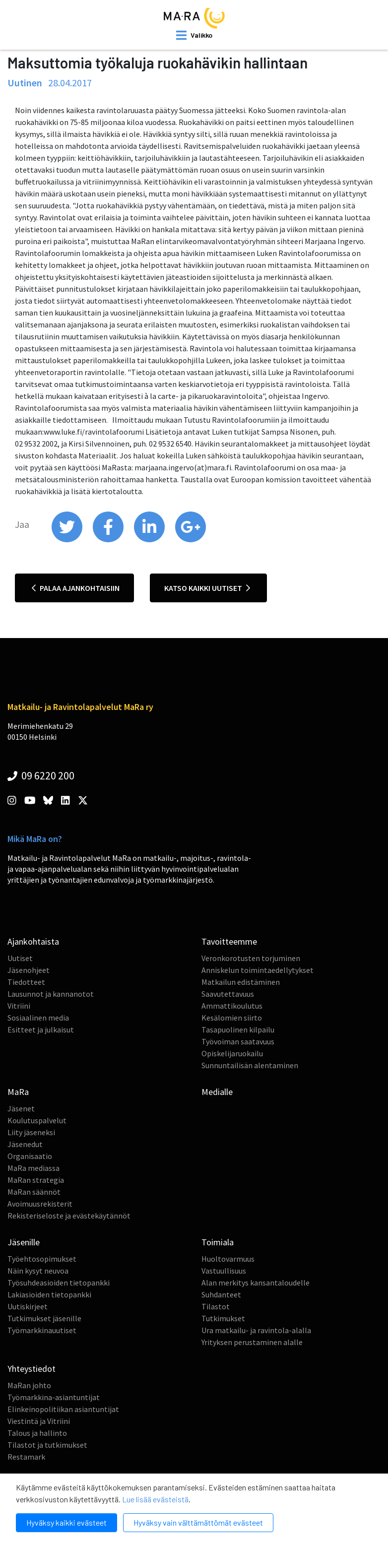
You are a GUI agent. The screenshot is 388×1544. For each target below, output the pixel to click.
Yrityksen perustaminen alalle (252, 1342)
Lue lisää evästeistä (155, 1499)
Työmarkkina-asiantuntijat (53, 1397)
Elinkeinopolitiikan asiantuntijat (63, 1409)
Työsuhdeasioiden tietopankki (58, 1282)
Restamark (26, 1457)
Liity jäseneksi (31, 1132)
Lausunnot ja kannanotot (50, 994)
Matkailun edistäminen (240, 982)
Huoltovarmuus (228, 1259)
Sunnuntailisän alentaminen (249, 1065)
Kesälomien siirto (231, 1018)
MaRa (18, 1091)
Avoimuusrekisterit (39, 1204)
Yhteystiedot (31, 1368)
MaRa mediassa (33, 1168)
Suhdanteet (221, 1294)
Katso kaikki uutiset (207, 588)
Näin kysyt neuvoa (37, 1271)
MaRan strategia (35, 1180)
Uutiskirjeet (27, 1306)
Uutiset (20, 958)
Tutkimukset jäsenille (44, 1318)
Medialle (217, 1091)
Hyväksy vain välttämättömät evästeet (198, 1522)
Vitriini (18, 1006)
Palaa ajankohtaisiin (76, 588)
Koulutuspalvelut (36, 1120)
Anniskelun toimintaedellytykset (257, 970)
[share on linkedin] (150, 540)
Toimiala (217, 1242)
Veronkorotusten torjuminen (250, 958)
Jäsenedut (25, 1144)
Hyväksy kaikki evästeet (66, 1522)
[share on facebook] (108, 540)
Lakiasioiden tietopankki (49, 1294)
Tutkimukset (223, 1318)
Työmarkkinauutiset (41, 1330)
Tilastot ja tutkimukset (47, 1445)
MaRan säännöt (34, 1192)
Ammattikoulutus (231, 1006)
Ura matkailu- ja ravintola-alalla (256, 1330)
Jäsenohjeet (28, 970)
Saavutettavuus (227, 994)
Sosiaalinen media (38, 1018)
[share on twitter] (67, 540)
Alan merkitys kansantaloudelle (255, 1282)
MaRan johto (29, 1385)
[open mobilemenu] (194, 35)
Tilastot (215, 1306)
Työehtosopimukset (41, 1259)
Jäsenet (21, 1108)
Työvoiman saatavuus (237, 1041)
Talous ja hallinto (37, 1433)
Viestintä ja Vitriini (38, 1421)
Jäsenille (23, 1242)
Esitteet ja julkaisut (40, 1029)
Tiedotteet (26, 982)
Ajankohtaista (33, 941)
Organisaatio (29, 1156)
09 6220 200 (40, 775)
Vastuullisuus (223, 1271)
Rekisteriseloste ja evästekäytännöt (68, 1216)
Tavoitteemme (229, 941)
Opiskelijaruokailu (232, 1053)
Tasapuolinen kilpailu (237, 1029)
